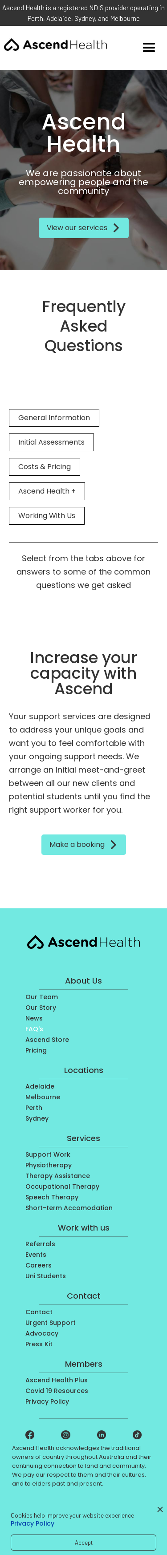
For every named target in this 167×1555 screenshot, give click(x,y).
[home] (55, 43)
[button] (149, 48)
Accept (84, 1542)
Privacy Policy (32, 1523)
